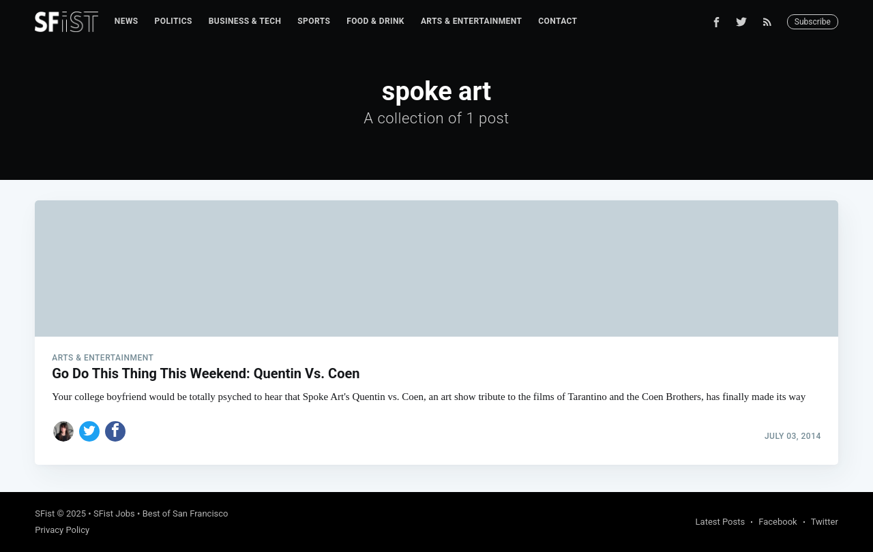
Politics (173, 21)
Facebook (777, 522)
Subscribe (813, 22)
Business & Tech (245, 21)
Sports (313, 21)
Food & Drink (375, 21)
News (126, 21)
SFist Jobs (114, 513)
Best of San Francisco (185, 513)
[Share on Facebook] (115, 431)
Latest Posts (720, 522)
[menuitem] (126, 21)
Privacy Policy (62, 530)
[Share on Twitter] (89, 431)
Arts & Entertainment (471, 21)
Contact (557, 21)
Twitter (824, 522)
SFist (45, 513)
